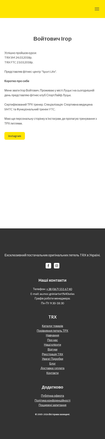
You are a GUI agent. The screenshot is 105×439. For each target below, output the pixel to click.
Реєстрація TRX (52, 354)
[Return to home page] (13, 9)
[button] (14, 136)
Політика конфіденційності (52, 400)
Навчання (52, 335)
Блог (52, 363)
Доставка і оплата (53, 368)
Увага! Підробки (52, 358)
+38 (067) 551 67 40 (59, 289)
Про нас (52, 340)
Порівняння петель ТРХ (52, 330)
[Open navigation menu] (97, 9)
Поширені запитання (53, 405)
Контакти (52, 373)
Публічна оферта (52, 395)
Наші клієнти (52, 344)
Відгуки (52, 349)
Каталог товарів (52, 326)
